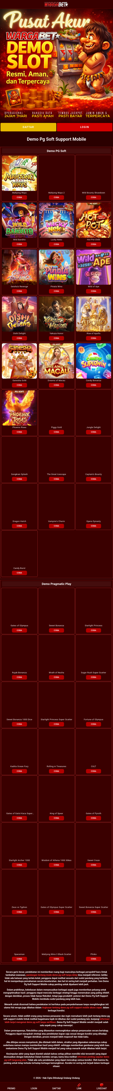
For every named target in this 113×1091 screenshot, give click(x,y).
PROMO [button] (11, 1086)
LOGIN (84, 127)
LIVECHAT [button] (102, 1086)
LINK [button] (79, 1086)
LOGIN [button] (34, 1086)
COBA (19, 197)
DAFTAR (28, 127)
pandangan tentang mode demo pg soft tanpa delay (52, 975)
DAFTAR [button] (56, 1086)
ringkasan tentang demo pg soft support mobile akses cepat (72, 1007)
